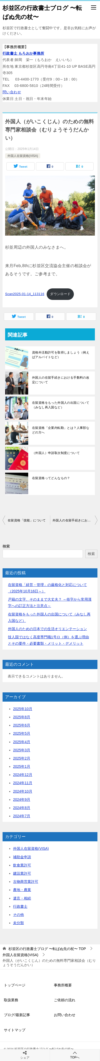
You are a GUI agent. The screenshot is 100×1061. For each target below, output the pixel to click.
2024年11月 (22, 783)
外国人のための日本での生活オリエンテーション (47, 629)
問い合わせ (12, 92)
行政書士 (20, 906)
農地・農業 (22, 890)
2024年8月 (21, 808)
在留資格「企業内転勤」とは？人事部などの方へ (60, 430)
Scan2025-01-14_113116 (24, 294)
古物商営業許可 (25, 882)
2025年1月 (21, 766)
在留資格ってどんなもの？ (51, 478)
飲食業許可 (22, 865)
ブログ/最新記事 (17, 1015)
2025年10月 (22, 709)
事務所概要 (63, 985)
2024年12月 (22, 775)
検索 (6, 546)
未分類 (18, 923)
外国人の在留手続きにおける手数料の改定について (60, 380)
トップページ (14, 985)
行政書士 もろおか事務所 (23, 53)
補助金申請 (22, 857)
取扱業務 (11, 1000)
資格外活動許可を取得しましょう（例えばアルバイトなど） (60, 355)
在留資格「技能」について (27, 520)
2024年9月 (21, 799)
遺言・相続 (22, 898)
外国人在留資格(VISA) (22, 156)
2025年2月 (21, 758)
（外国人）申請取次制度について (56, 453)
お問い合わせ (64, 1015)
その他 (18, 915)
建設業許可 (22, 873)
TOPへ (74, 1055)
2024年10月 (22, 791)
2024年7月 (21, 816)
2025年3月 (21, 750)
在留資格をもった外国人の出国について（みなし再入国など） (60, 405)
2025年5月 (21, 733)
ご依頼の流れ (64, 1000)
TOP (47, 949)
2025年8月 (21, 717)
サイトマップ (14, 1030)
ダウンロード (60, 294)
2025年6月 (21, 725)
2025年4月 (21, 742)
